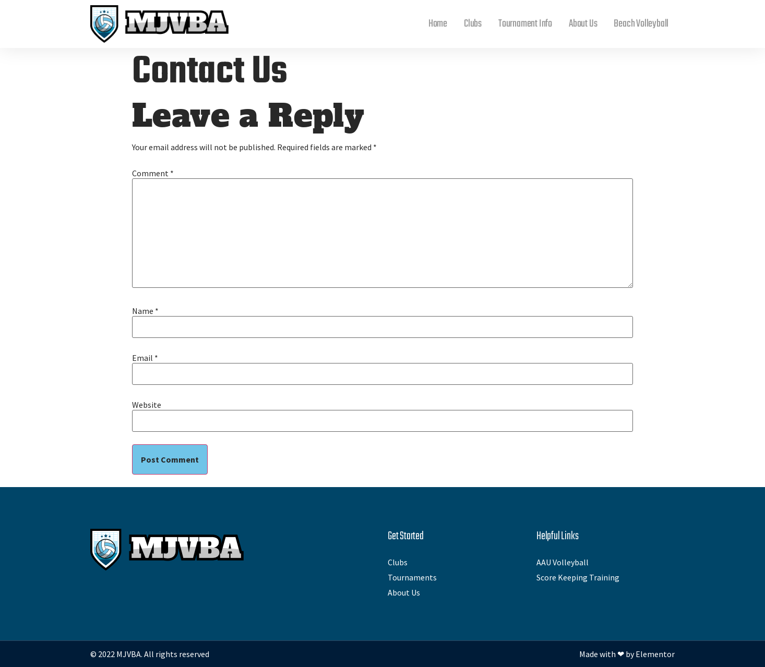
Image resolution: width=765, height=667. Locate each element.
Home (437, 24)
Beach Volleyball (641, 24)
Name (145, 311)
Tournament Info (525, 24)
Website (146, 405)
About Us (583, 24)
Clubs (473, 24)
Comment (153, 173)
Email (145, 358)
